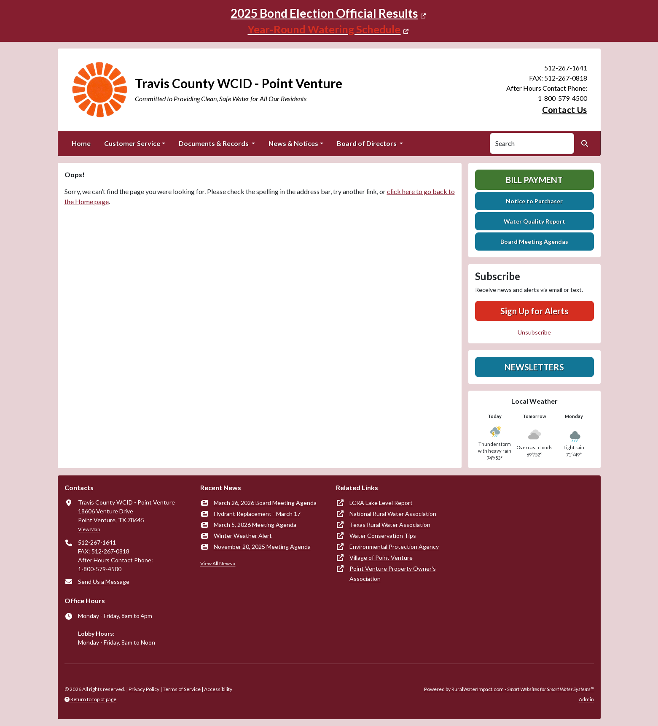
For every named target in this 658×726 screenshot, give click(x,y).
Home (81, 143)
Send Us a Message (103, 581)
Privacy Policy (144, 689)
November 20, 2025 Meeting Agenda (262, 546)
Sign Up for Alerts (534, 311)
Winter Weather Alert (243, 535)
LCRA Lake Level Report (381, 502)
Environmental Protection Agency (394, 546)
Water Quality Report (534, 221)
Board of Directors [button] (367, 143)
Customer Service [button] (132, 143)
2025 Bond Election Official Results (324, 13)
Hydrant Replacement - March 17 (257, 513)
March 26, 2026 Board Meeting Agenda (265, 502)
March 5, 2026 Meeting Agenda (255, 524)
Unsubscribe (534, 332)
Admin (586, 699)
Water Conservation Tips (382, 535)
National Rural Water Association (392, 513)
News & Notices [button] (293, 143)
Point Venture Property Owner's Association (392, 573)
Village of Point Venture (381, 557)
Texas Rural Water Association (389, 524)
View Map (89, 529)
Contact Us (564, 110)
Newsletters (534, 367)
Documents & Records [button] (214, 143)
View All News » (218, 563)
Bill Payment (534, 180)
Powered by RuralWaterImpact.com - (509, 689)
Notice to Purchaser (534, 201)
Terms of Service (182, 689)
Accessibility (218, 689)
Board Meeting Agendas (534, 241)
